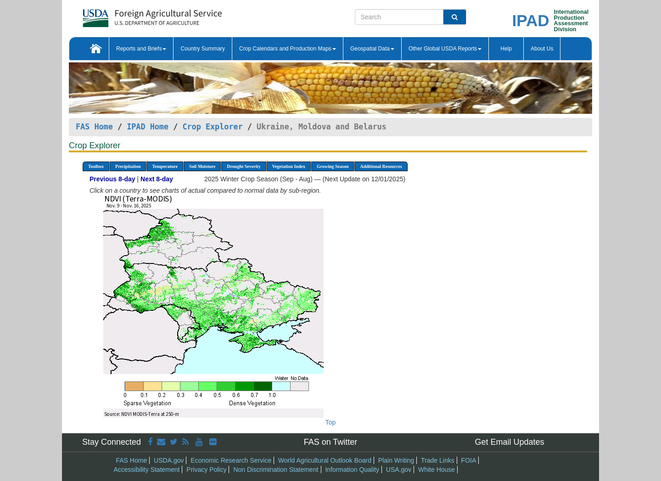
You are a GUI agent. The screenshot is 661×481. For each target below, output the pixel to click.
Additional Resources (381, 166)
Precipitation (127, 166)
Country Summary (202, 48)
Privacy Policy (206, 469)
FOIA (468, 460)
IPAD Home (147, 126)
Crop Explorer (212, 126)
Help (506, 48)
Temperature (165, 166)
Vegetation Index (288, 166)
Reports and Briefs (141, 48)
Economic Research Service (230, 460)
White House (436, 469)
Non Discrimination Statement (275, 469)
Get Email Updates (509, 442)
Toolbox (96, 166)
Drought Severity (243, 166)
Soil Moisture (202, 166)
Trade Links (437, 460)
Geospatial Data (372, 48)
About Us (542, 48)
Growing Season (333, 166)
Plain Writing (396, 460)
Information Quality (352, 469)
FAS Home (94, 126)
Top (330, 422)
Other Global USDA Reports (445, 48)
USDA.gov (169, 460)
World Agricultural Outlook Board (324, 460)
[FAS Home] (129, 15)
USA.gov (398, 469)
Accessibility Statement (147, 469)
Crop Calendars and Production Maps (287, 48)
